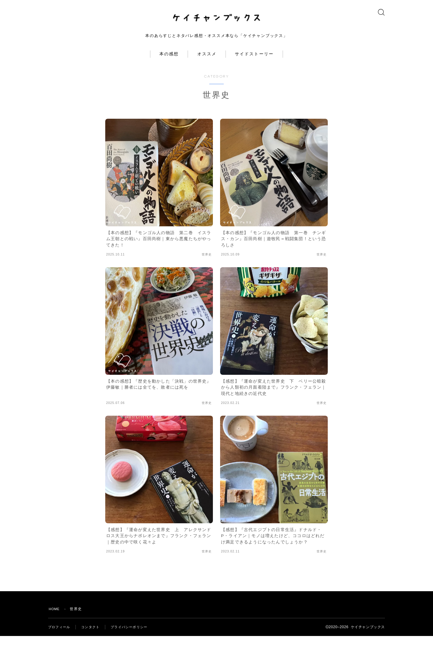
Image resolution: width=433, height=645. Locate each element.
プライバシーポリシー (134, 636)
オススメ (206, 63)
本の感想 (169, 63)
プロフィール (60, 636)
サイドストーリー (254, 63)
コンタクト (93, 636)
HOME (55, 618)
